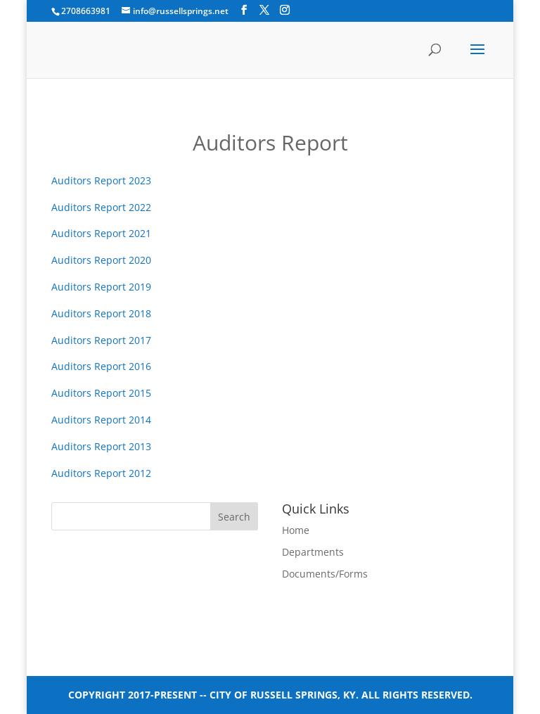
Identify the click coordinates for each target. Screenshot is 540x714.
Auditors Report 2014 (101, 419)
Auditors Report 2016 (101, 366)
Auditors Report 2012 (101, 473)
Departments (313, 552)
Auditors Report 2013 (101, 446)
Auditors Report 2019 (101, 286)
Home (295, 530)
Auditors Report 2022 (101, 207)
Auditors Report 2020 (101, 260)
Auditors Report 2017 (101, 340)
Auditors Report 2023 (101, 180)
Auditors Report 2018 (101, 313)
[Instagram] (285, 10)
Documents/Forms (325, 573)
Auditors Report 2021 (101, 233)
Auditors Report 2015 (101, 393)
